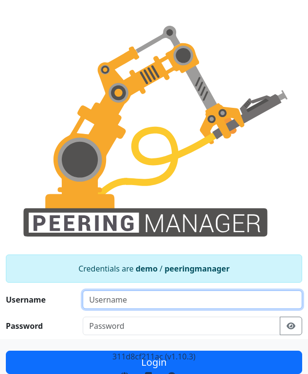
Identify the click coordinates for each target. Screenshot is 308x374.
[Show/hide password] (291, 326)
